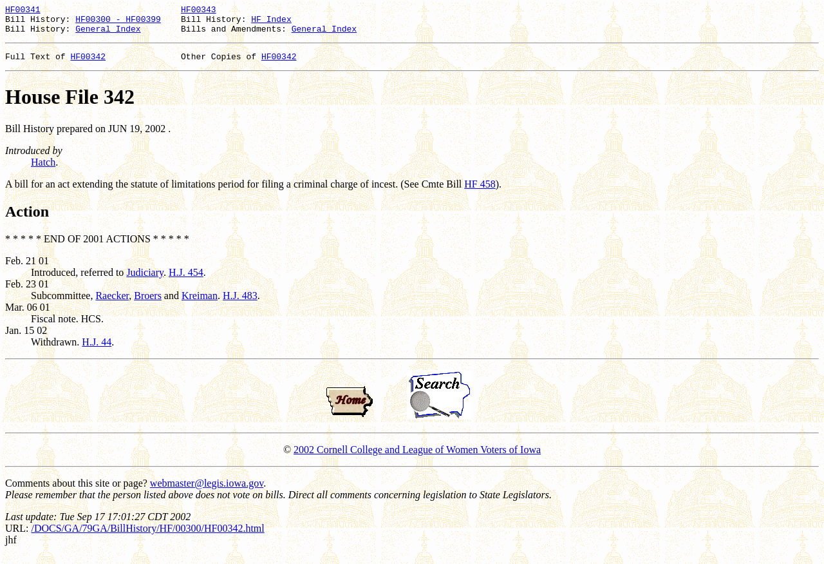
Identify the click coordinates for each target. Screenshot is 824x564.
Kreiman (200, 303)
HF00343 (198, 11)
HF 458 (479, 191)
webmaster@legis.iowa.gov (206, 490)
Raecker (112, 303)
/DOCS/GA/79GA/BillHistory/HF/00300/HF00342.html (147, 535)
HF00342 (88, 64)
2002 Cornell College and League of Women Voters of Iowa (417, 457)
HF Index (271, 22)
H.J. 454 (186, 280)
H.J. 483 (240, 303)
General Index (107, 34)
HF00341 (23, 11)
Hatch (43, 169)
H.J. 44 (96, 349)
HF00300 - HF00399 (118, 22)
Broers (148, 303)
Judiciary (145, 280)
